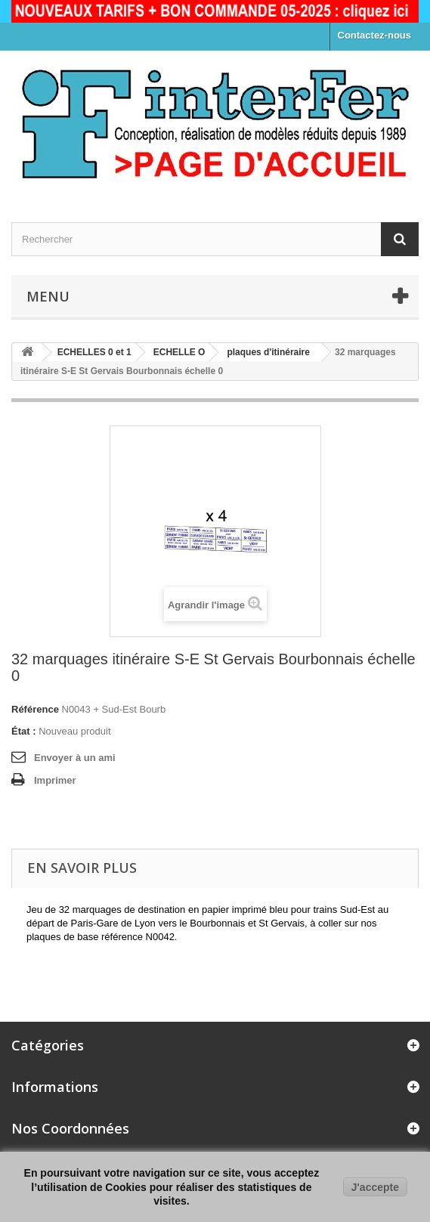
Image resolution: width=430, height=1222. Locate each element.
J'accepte (375, 1187)
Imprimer (55, 780)
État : (23, 731)
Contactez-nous (375, 35)
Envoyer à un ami (75, 757)
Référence (35, 709)
